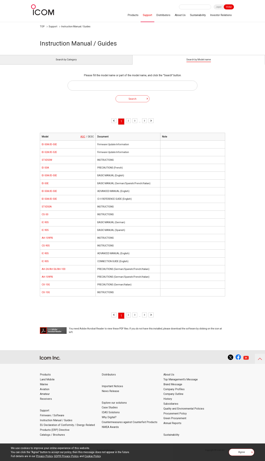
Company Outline (173, 397)
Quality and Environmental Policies (183, 412)
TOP (42, 26)
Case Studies (110, 411)
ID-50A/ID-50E (49, 148)
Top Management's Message (180, 383)
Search (132, 102)
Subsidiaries (170, 407)
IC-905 (45, 226)
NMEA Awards (110, 430)
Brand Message (172, 388)
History (167, 402)
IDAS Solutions (111, 416)
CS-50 (45, 218)
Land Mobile (47, 383)
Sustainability (198, 15)
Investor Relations (221, 15)
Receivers (46, 402)
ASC (82, 140)
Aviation (44, 393)
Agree (241, 453)
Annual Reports (172, 427)
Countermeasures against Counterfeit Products (129, 426)
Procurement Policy (175, 417)
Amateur (45, 397)
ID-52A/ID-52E (49, 156)
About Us (180, 15)
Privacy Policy (44, 456)
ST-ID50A (47, 210)
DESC (91, 140)
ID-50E (45, 187)
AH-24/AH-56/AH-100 (53, 273)
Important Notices (112, 390)
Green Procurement (174, 422)
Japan (219, 7)
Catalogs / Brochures (52, 438)
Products (133, 15)
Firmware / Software (52, 419)
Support (147, 15)
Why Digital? (109, 421)
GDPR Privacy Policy (66, 456)
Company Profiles (174, 393)
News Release (110, 395)
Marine (44, 388)
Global (229, 7)
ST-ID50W (47, 163)
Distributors (163, 15)
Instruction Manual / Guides (75, 26)
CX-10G (46, 288)
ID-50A (45, 171)
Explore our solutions (114, 406)
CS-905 (46, 249)
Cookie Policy (93, 456)
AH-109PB (47, 241)
